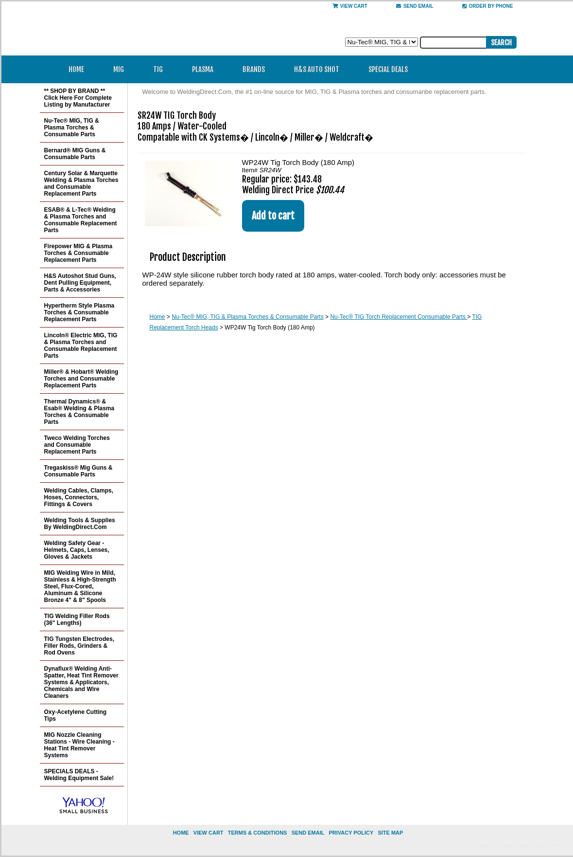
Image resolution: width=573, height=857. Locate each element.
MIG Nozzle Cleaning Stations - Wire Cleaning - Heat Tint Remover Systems (79, 745)
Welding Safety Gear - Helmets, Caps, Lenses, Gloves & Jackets (76, 550)
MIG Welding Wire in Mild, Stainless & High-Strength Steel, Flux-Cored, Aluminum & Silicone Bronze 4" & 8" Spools (80, 586)
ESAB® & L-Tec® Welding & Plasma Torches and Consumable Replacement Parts (80, 220)
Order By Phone (487, 6)
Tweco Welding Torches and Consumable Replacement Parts (77, 445)
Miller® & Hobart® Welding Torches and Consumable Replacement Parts (81, 378)
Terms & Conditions (257, 833)
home (181, 833)
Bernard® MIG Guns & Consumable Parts (75, 154)
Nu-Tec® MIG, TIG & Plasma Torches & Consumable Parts (248, 316)
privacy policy (351, 833)
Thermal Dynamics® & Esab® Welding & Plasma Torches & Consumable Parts (79, 411)
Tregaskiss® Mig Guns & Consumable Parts (78, 471)
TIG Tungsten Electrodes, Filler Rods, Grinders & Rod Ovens (79, 646)
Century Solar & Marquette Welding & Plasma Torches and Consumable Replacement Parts (81, 183)
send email (415, 6)
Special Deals (388, 69)
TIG (161, 69)
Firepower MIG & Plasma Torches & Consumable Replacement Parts (78, 253)
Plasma (206, 69)
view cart (208, 833)
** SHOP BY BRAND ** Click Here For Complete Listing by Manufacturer (78, 98)
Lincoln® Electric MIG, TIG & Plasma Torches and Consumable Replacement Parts (81, 345)
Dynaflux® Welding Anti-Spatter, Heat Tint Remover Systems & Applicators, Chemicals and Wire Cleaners (81, 682)
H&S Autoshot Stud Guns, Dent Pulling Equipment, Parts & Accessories (80, 283)
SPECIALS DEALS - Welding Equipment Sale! (79, 775)
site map (390, 833)
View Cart (349, 6)
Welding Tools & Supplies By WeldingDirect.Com (79, 523)
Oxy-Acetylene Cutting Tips (75, 715)
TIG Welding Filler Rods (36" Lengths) (77, 619)
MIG (121, 69)
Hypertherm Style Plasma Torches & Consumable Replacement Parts (79, 312)
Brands (257, 69)
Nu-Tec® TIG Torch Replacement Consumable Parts (398, 316)
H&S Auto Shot (316, 69)
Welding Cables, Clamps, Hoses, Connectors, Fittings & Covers (78, 497)
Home (76, 69)
